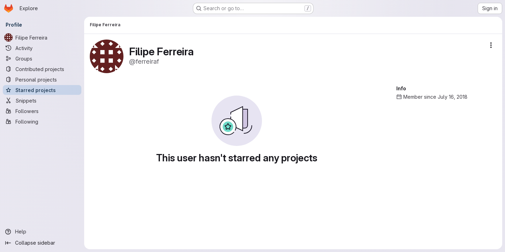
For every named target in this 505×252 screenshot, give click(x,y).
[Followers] (42, 111)
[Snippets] (42, 100)
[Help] (42, 232)
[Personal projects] (42, 79)
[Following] (42, 121)
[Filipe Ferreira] (42, 37)
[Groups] (42, 58)
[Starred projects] (42, 90)
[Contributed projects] (42, 69)
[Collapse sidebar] (42, 243)
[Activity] (42, 48)
